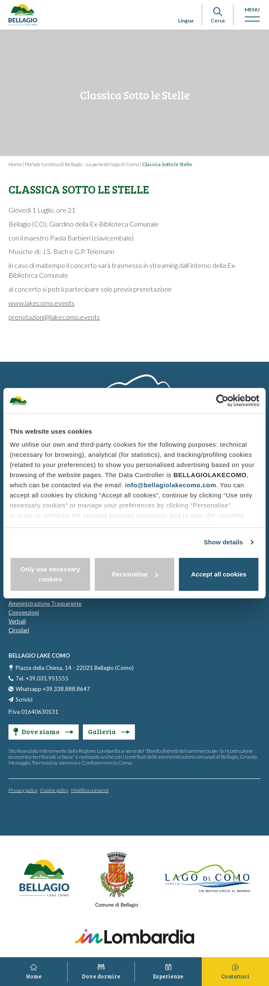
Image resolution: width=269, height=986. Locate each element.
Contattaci (235, 976)
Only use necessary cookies (50, 574)
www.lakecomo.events (41, 303)
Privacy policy (23, 790)
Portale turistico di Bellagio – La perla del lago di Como (82, 164)
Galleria (109, 731)
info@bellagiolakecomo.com (170, 485)
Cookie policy (54, 790)
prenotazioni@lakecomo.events (54, 317)
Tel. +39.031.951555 (42, 678)
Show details (223, 542)
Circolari (18, 630)
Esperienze (168, 976)
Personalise (135, 574)
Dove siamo (44, 731)
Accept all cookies (219, 574)
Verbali (17, 621)
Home (15, 164)
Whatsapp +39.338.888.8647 (53, 689)
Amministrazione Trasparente (45, 603)
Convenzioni (23, 612)
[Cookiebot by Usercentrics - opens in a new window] (222, 400)
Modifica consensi (90, 790)
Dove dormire (101, 976)
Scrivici (24, 699)
